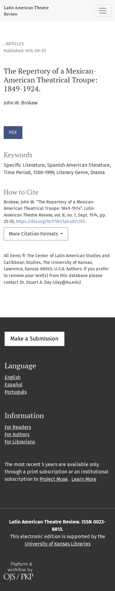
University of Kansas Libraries (57, 544)
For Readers (18, 427)
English (13, 377)
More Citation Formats (34, 234)
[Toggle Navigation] (102, 11)
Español (13, 385)
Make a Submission (34, 338)
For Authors (17, 434)
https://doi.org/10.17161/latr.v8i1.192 (50, 221)
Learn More (83, 479)
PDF (13, 132)
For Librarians (20, 442)
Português (16, 392)
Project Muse (54, 479)
